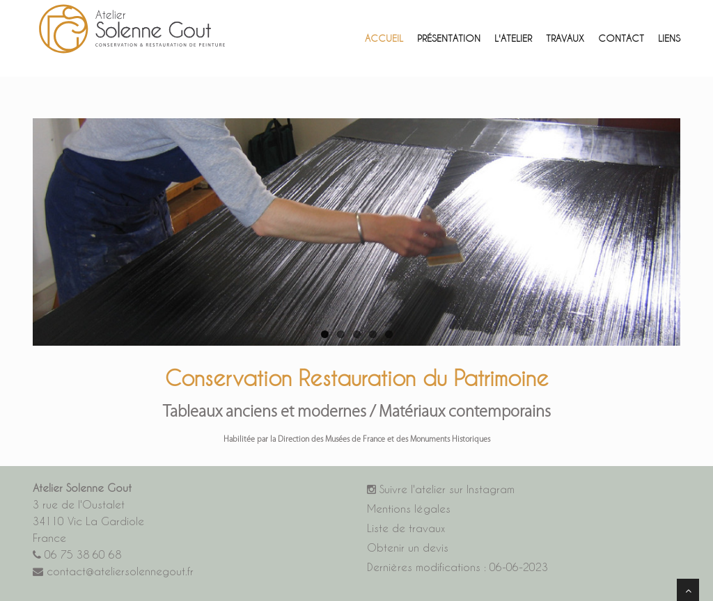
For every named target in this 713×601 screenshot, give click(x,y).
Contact (621, 38)
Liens (669, 38)
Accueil (384, 38)
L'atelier (513, 38)
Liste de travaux (406, 528)
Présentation (448, 38)
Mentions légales (408, 509)
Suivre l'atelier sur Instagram (441, 489)
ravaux (565, 38)
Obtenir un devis (407, 548)
